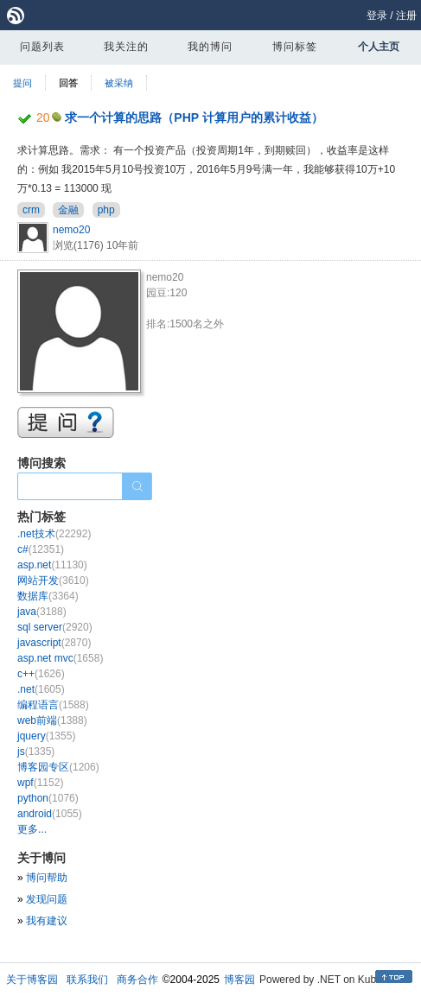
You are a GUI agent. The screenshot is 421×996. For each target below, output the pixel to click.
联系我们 (87, 980)
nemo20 (71, 230)
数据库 (48, 596)
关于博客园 (32, 980)
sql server (54, 627)
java (42, 612)
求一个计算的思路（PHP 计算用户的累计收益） (193, 117)
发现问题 (46, 899)
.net (41, 689)
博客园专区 (58, 767)
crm (31, 210)
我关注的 (126, 47)
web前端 (52, 720)
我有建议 (46, 921)
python (48, 798)
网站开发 (53, 580)
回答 (68, 83)
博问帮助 (46, 878)
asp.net (52, 565)
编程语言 (53, 705)
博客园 (239, 980)
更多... (32, 829)
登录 (377, 16)
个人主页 (378, 47)
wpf (40, 783)
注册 (406, 16)
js (35, 751)
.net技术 (54, 534)
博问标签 (294, 47)
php (106, 210)
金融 (68, 210)
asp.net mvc (60, 658)
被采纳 (119, 83)
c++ (41, 674)
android (49, 814)
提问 (22, 83)
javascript (54, 643)
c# (40, 549)
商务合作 (137, 980)
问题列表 (42, 47)
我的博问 (210, 47)
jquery (46, 736)
